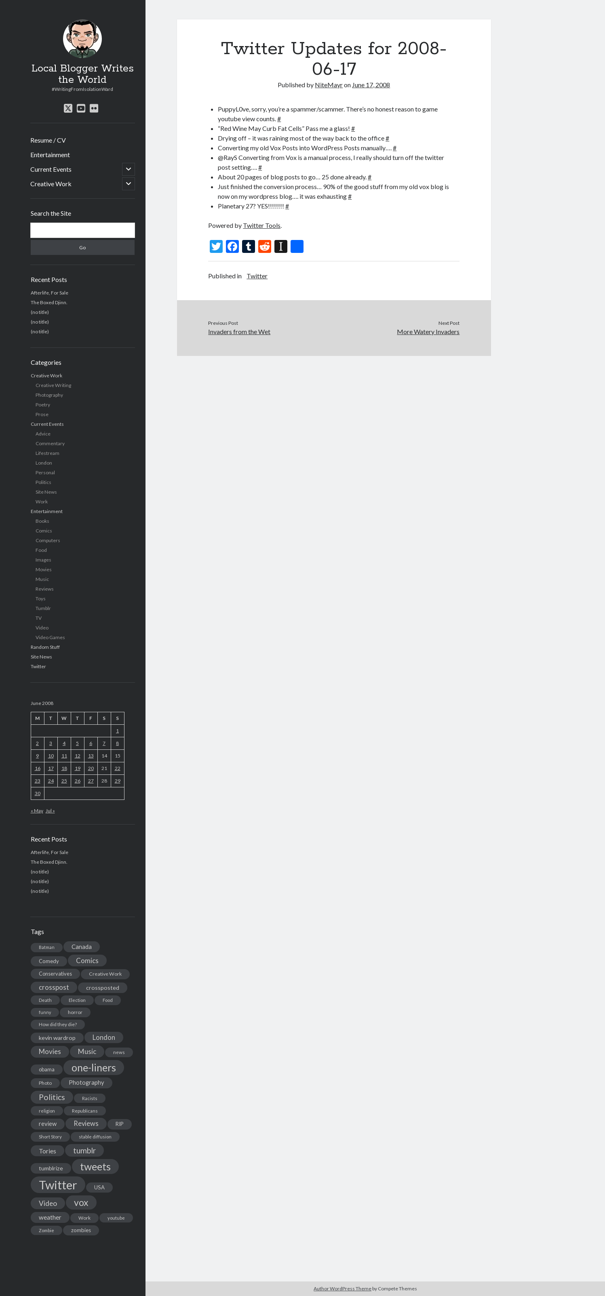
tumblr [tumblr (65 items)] (84, 1150)
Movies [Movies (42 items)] (50, 1051)
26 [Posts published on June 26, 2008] (77, 781)
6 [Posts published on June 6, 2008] (90, 743)
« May (37, 811)
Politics (43, 482)
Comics (44, 531)
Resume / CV (48, 140)
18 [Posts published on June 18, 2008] (64, 768)
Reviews (45, 589)
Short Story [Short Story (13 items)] (50, 1136)
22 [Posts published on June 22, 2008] (117, 768)
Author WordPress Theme (342, 1288)
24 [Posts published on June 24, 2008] (51, 781)
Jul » (50, 811)
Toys (41, 598)
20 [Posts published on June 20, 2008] (91, 768)
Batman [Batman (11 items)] (47, 947)
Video (42, 628)
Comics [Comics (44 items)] (87, 960)
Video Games (50, 637)
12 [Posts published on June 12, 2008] (77, 756)
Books (42, 521)
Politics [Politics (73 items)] (52, 1097)
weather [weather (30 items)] (50, 1217)
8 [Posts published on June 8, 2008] (117, 743)
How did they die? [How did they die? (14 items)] (58, 1024)
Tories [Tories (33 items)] (47, 1151)
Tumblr (43, 608)
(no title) (40, 312)
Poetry (43, 405)
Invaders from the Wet (239, 331)
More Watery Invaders (428, 331)
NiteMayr (329, 84)
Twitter (38, 666)
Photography (49, 395)
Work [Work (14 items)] (84, 1218)
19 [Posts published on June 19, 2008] (77, 768)
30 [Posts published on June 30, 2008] (37, 793)
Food (41, 550)
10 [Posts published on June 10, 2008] (51, 756)
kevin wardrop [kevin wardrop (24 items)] (57, 1037)
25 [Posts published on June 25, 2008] (64, 781)
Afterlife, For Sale (49, 293)
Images (43, 560)
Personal (45, 472)
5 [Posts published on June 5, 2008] (77, 743)
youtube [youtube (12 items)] (116, 1217)
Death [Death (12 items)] (45, 1000)
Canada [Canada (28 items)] (82, 946)
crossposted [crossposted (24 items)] (102, 987)
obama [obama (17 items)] (47, 1069)
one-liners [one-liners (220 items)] (94, 1067)
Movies (44, 569)
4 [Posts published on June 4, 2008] (64, 743)
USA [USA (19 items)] (99, 1187)
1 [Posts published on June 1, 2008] (117, 731)
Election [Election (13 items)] (77, 1000)
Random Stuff (45, 647)
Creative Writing (53, 385)
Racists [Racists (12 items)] (89, 1098)
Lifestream (47, 453)
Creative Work (51, 183)
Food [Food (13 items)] (108, 1000)
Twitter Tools (261, 225)
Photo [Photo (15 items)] (45, 1083)
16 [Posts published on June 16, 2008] (37, 768)
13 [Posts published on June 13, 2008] (91, 756)
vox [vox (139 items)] (81, 1202)
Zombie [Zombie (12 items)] (46, 1230)
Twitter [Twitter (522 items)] (58, 1185)
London (44, 463)
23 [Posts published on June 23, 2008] (37, 781)
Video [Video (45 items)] (48, 1203)
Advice (43, 434)
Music (42, 579)
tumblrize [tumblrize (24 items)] (51, 1168)
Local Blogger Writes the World (83, 74)
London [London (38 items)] (104, 1037)
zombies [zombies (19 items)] (81, 1230)
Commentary (50, 443)
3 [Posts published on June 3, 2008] (50, 743)
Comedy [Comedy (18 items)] (49, 961)
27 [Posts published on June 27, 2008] (91, 781)
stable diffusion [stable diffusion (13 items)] (95, 1136)
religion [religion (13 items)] (47, 1110)
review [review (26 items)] (48, 1123)
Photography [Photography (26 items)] (86, 1082)
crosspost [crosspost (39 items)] (54, 987)
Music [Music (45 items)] (87, 1051)
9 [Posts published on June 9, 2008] (37, 756)
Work (42, 502)
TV (39, 618)
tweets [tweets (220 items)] (95, 1166)
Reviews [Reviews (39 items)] (86, 1123)
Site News (46, 492)
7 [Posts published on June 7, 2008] (104, 743)
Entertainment (50, 154)
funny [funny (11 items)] (45, 1012)
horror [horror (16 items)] (75, 1012)
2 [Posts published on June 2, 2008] (37, 743)
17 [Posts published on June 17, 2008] (51, 768)
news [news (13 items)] (119, 1052)
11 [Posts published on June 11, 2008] (64, 756)
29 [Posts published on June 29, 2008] (117, 781)
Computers (48, 540)
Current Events (51, 169)
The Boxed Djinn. (49, 302)
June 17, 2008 (371, 84)
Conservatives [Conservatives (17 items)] (55, 973)
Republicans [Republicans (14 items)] (85, 1111)
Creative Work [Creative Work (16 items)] (105, 974)
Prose (42, 414)
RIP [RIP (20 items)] (120, 1124)
